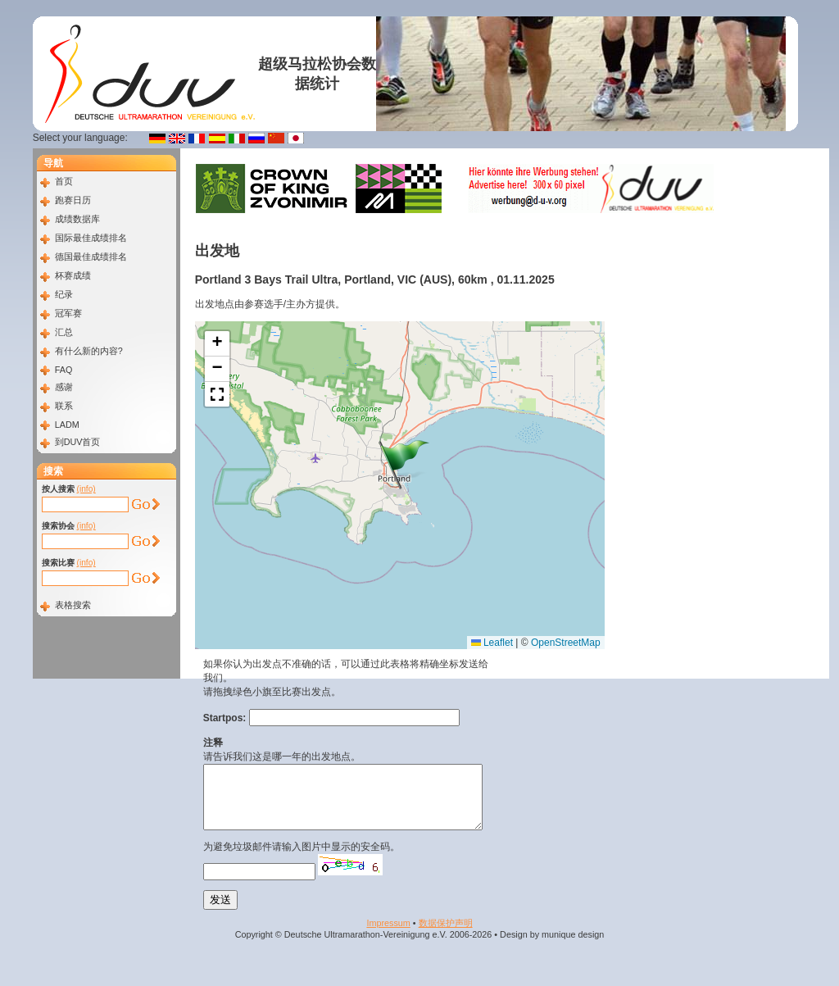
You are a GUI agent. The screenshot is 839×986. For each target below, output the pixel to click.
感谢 (64, 387)
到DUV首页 (78, 442)
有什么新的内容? (89, 351)
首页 (64, 181)
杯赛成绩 (73, 275)
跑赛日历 (73, 200)
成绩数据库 (77, 219)
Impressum (388, 935)
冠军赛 (68, 313)
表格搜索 (73, 605)
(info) (86, 488)
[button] (404, 464)
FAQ (64, 370)
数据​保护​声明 (446, 935)
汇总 (64, 332)
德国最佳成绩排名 (91, 256)
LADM (67, 424)
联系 (64, 406)
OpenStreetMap (566, 642)
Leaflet (492, 642)
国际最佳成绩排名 (91, 238)
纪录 (64, 294)
